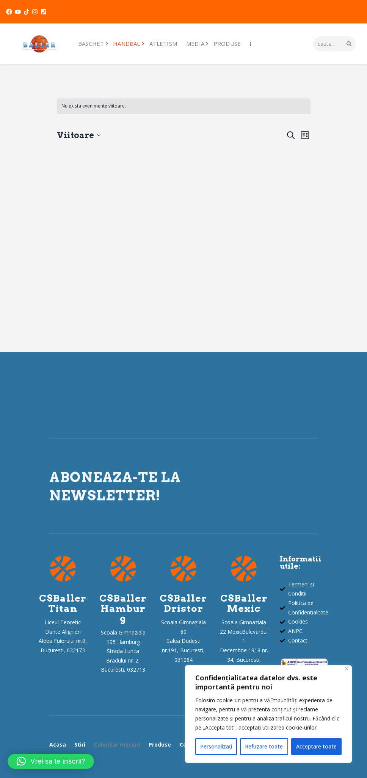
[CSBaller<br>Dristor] (183, 568)
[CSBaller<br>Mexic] (244, 568)
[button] (51, 761)
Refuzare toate (264, 746)
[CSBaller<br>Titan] (63, 568)
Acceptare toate (316, 746)
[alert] (184, 106)
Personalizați (216, 746)
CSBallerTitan (62, 603)
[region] (268, 714)
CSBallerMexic (244, 603)
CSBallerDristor (183, 603)
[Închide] (346, 668)
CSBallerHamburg (123, 608)
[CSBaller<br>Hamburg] (123, 568)
